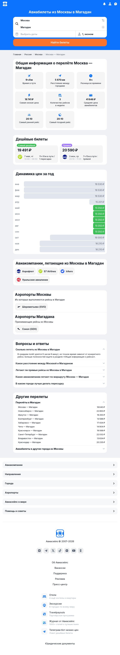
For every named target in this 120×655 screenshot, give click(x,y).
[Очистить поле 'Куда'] (103, 27)
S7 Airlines (47, 271)
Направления (60, 474)
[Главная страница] (5, 3)
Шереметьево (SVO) (31, 307)
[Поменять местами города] (103, 20)
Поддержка (60, 573)
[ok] (80, 550)
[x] (53, 550)
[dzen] (67, 550)
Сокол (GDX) (27, 329)
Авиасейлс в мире (60, 501)
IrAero (67, 271)
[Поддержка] (116, 4)
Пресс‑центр (60, 584)
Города (60, 483)
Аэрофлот (25, 271)
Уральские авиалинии (32, 280)
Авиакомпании (60, 464)
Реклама (60, 578)
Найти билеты (60, 42)
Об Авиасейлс (60, 562)
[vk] (39, 550)
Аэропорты (60, 492)
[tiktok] (60, 550)
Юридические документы (60, 643)
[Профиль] (110, 4)
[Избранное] (104, 4)
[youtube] (74, 550)
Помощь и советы (60, 511)
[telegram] (46, 550)
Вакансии (60, 567)
